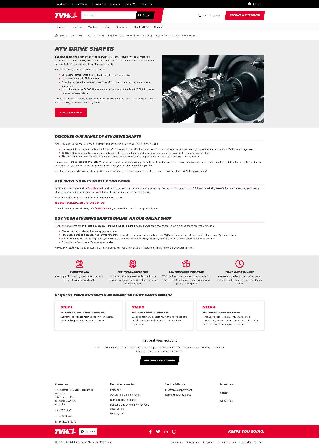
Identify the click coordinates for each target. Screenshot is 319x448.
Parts (61, 26)
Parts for (76, 35)
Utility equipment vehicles (101, 35)
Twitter (158, 431)
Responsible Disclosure (251, 441)
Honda (68, 202)
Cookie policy (192, 441)
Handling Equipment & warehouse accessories (129, 406)
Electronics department (178, 389)
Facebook (151, 431)
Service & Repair (175, 384)
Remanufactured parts (123, 399)
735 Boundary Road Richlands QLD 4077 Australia (65, 400)
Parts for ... (116, 389)
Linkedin (166, 431)
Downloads (122, 26)
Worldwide (62, 3)
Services (77, 26)
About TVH (139, 26)
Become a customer (245, 15)
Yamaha (59, 202)
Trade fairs (146, 3)
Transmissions (163, 35)
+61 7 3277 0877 (63, 410)
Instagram (174, 431)
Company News (80, 3)
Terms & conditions (226, 441)
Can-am (99, 202)
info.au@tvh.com (64, 415)
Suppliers (115, 3)
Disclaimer (207, 441)
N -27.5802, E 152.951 (66, 421)
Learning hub (99, 3)
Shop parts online (71, 112)
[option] (79, 271)
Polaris (90, 202)
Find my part (117, 413)
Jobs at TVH (130, 3)
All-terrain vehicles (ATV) (136, 35)
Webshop (92, 26)
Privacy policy (176, 441)
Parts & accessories (122, 384)
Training (107, 26)
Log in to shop (211, 15)
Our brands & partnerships (125, 394)
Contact (158, 26)
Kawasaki (78, 202)
